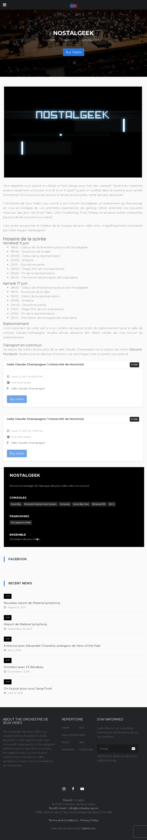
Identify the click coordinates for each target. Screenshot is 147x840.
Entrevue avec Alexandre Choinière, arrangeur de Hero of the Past (52, 646)
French (67, 800)
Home (50, 40)
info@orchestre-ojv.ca (83, 808)
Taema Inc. (89, 828)
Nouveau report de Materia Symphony (32, 603)
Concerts (68, 40)
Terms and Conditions (63, 820)
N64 (81, 742)
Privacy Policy (89, 820)
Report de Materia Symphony (25, 624)
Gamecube (85, 749)
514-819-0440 (58, 808)
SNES (82, 734)
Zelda (65, 742)
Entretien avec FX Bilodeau (23, 667)
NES (81, 727)
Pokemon (68, 749)
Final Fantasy (68, 734)
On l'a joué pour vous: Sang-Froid (28, 688)
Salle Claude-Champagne (28, 388)
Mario (65, 727)
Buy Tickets (73, 52)
